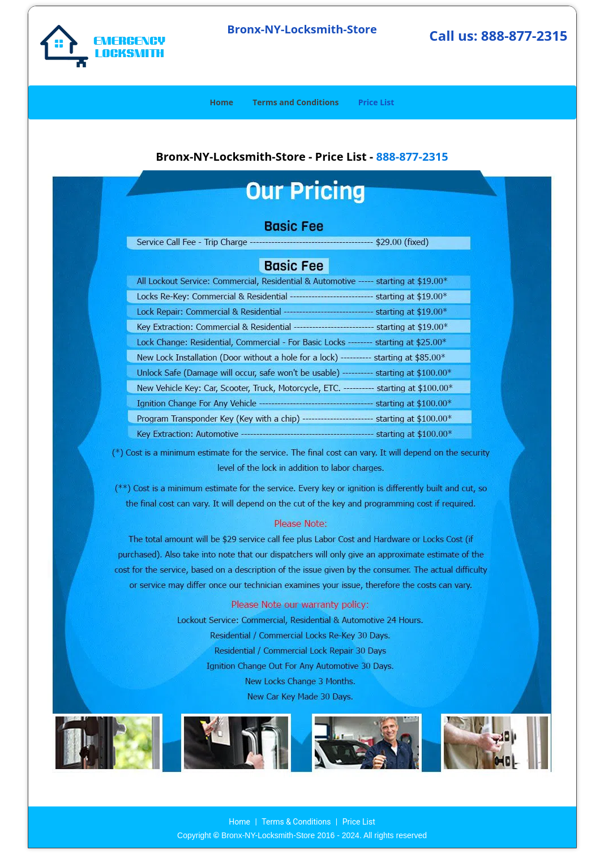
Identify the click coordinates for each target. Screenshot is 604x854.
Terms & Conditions (296, 821)
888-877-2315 (524, 35)
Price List (376, 102)
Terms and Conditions (295, 102)
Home (221, 102)
